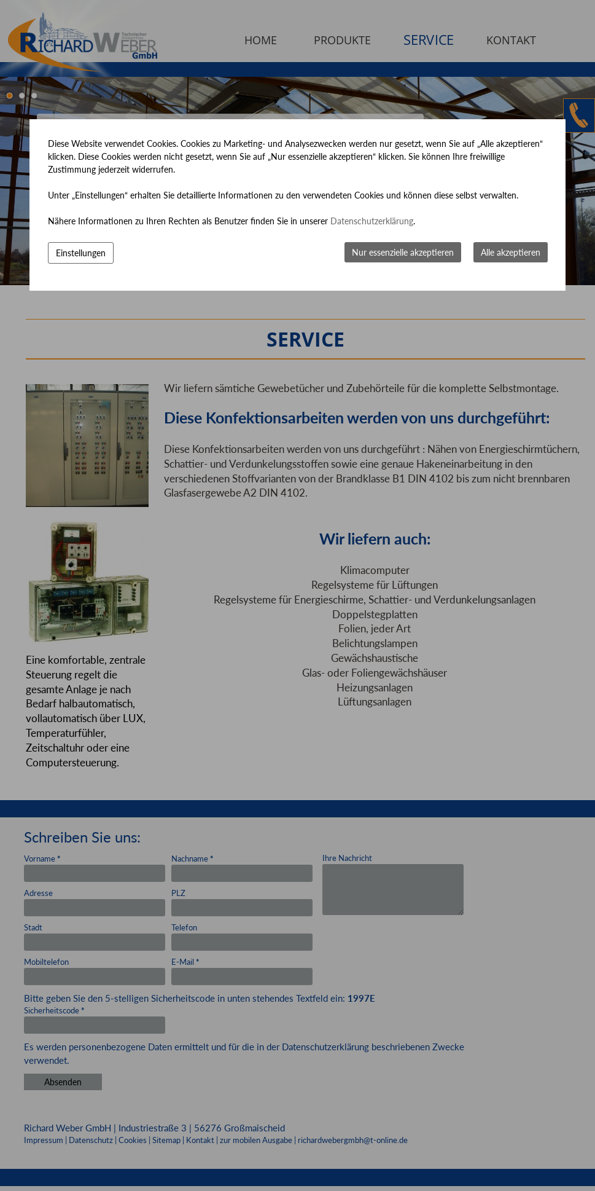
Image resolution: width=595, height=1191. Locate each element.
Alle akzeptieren (510, 252)
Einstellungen (81, 253)
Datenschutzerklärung (371, 221)
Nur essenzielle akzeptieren (403, 252)
